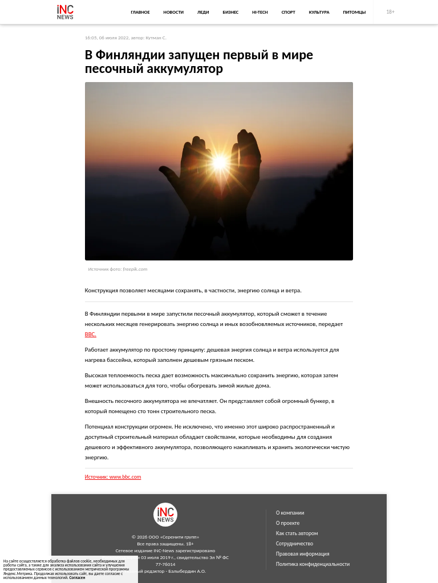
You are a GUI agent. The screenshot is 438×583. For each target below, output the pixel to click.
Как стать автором (297, 533)
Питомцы (354, 12)
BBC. (90, 334)
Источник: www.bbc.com (113, 477)
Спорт (288, 12)
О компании (290, 512)
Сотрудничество (294, 543)
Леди (203, 12)
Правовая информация (303, 554)
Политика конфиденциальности (313, 564)
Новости (174, 12)
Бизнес (230, 12)
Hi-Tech (259, 12)
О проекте (287, 523)
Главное (140, 12)
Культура (319, 12)
